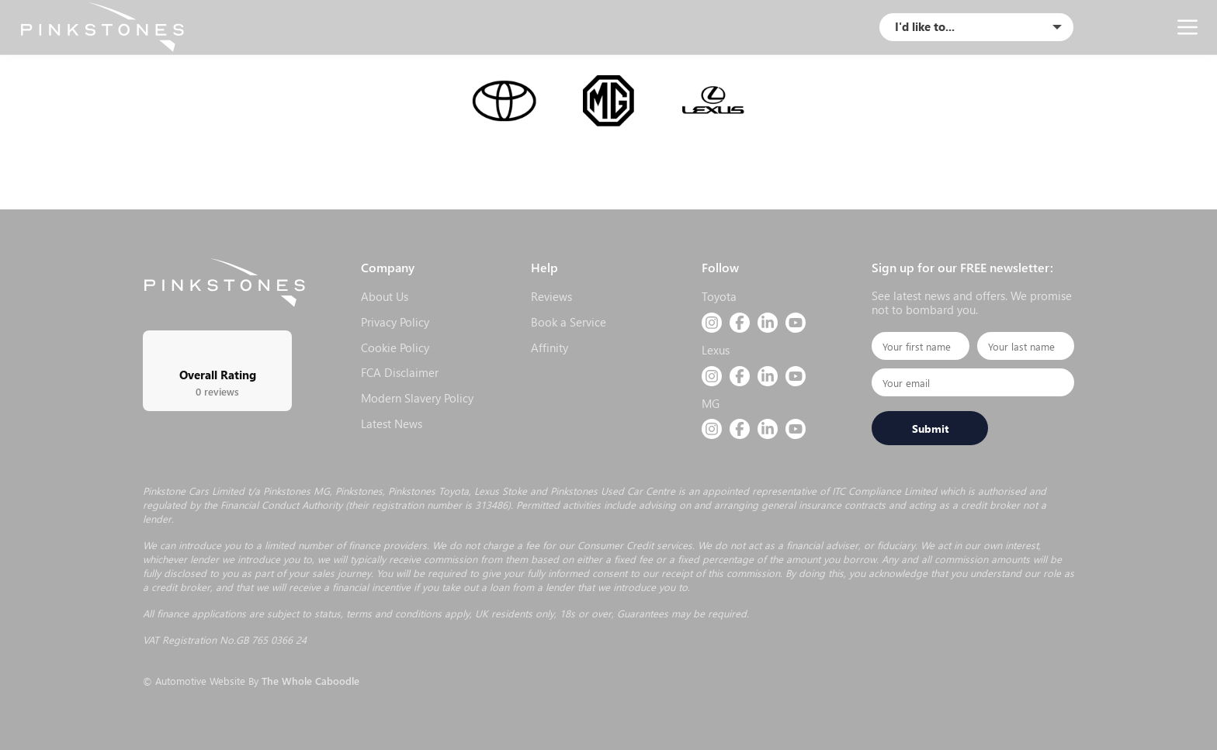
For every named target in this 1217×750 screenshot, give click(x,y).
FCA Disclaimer (400, 372)
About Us (384, 296)
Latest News (391, 423)
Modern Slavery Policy (417, 398)
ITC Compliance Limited (884, 490)
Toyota (719, 296)
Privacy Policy (395, 322)
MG (710, 403)
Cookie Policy (395, 347)
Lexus (716, 350)
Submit (930, 428)
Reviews (551, 296)
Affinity (549, 347)
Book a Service (568, 322)
